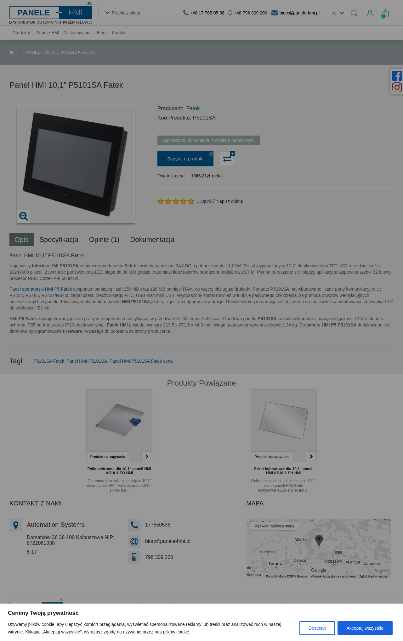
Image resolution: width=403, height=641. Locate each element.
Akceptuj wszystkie (365, 628)
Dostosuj (317, 628)
